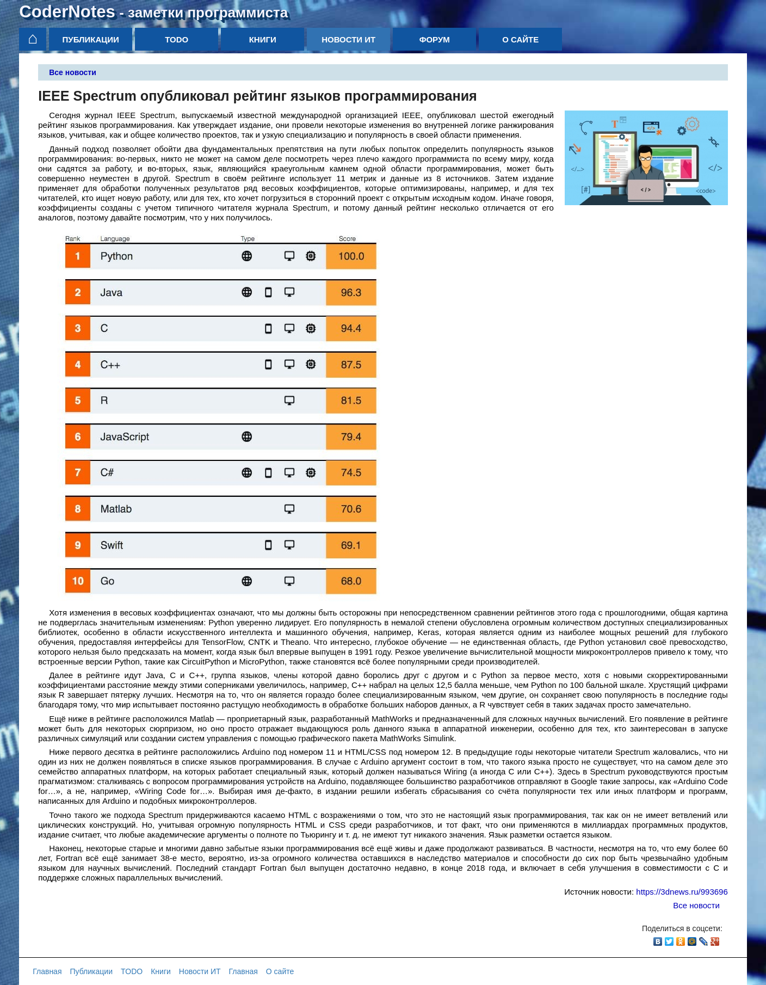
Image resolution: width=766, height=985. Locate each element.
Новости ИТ (348, 39)
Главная (47, 971)
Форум (434, 39)
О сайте (520, 39)
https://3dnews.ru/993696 (681, 891)
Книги (262, 39)
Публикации (91, 39)
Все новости (72, 72)
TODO (176, 39)
